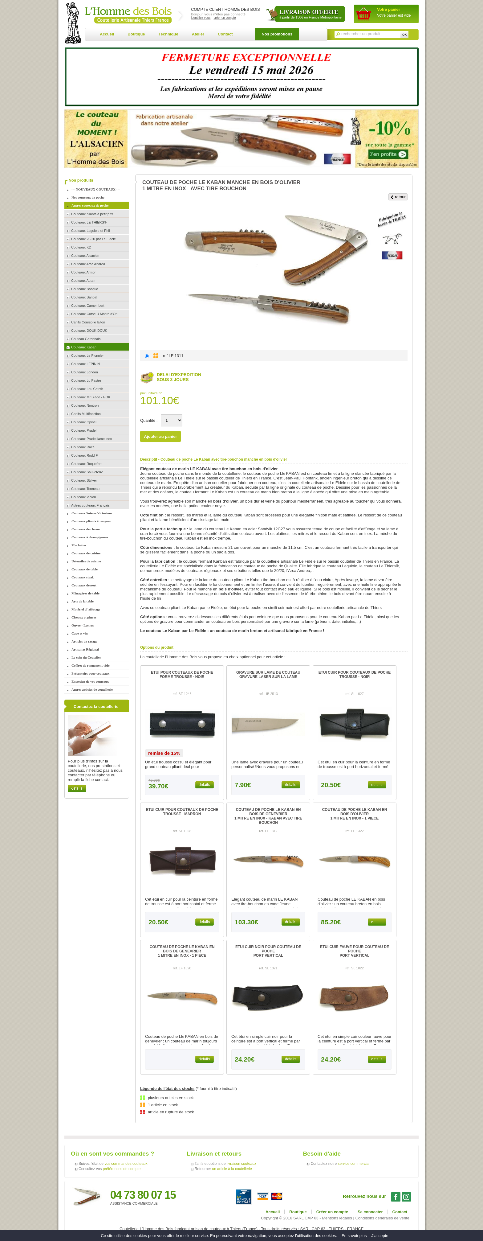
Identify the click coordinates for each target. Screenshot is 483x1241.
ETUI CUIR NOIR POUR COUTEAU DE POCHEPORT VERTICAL (268, 951)
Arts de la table (82, 601)
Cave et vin (79, 633)
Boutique (136, 34)
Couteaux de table (84, 569)
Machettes (78, 545)
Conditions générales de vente (382, 1218)
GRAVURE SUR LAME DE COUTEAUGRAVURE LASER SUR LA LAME (268, 674)
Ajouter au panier (160, 436)
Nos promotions (277, 34)
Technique (168, 34)
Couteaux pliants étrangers (91, 521)
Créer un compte (332, 1212)
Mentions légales (337, 1218)
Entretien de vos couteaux (90, 681)
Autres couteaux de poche (89, 205)
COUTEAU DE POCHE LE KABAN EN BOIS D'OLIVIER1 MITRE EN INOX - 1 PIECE (354, 813)
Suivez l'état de (113, 1163)
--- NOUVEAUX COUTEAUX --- (95, 189)
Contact (225, 34)
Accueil (107, 34)
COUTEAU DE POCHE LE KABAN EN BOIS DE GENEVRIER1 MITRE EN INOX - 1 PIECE (182, 951)
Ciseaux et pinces (83, 617)
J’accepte (379, 1235)
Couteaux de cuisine (85, 553)
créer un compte (224, 17)
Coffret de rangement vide (90, 665)
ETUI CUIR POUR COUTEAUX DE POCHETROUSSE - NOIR (355, 674)
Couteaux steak (82, 577)
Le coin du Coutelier (86, 657)
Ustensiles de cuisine (86, 561)
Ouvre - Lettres (82, 625)
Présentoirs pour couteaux (90, 673)
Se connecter (370, 1212)
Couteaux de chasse (85, 529)
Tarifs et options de (225, 1163)
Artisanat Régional (85, 649)
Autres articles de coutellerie (92, 689)
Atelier (198, 34)
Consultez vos (109, 1169)
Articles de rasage (84, 641)
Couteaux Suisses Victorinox (91, 513)
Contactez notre (339, 1163)
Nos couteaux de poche (87, 197)
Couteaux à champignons (89, 537)
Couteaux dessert (83, 585)
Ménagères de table (85, 593)
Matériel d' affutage (85, 609)
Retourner (223, 1169)
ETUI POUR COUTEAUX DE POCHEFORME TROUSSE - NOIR (182, 674)
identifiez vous (200, 17)
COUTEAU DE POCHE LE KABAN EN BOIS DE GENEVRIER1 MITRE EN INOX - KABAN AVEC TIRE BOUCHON (268, 816)
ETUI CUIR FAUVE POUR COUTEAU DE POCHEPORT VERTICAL (354, 951)
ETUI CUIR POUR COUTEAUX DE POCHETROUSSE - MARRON (182, 811)
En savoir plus (354, 1235)
